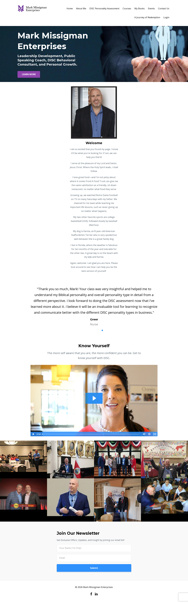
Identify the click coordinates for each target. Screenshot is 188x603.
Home (70, 8)
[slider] (91, 434)
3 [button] (94, 330)
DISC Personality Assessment (104, 8)
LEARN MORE (29, 74)
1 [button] (86, 330)
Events (151, 8)
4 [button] (98, 330)
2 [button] (90, 330)
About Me (81, 8)
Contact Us (163, 8)
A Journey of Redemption (147, 17)
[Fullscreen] (155, 434)
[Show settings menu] (149, 434)
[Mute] (144, 434)
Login (166, 17)
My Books (139, 8)
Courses (127, 8)
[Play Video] (33, 434)
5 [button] (102, 330)
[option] (94, 303)
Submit (94, 567)
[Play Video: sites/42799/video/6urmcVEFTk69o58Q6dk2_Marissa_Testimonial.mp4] (94, 398)
